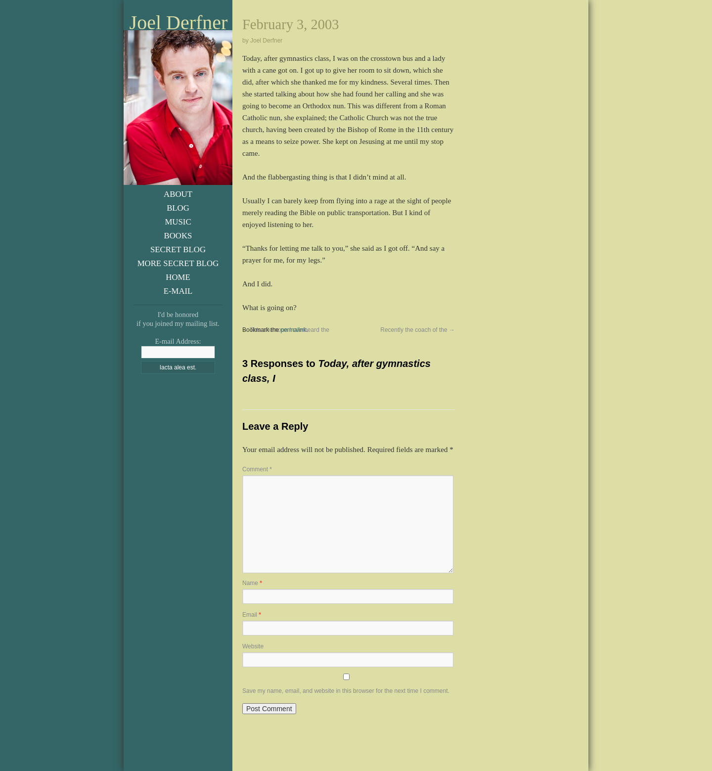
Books (178, 235)
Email (251, 614)
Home (178, 277)
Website (253, 646)
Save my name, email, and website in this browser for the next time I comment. (345, 690)
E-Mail (178, 291)
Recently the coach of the (417, 329)
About (178, 194)
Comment (257, 469)
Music (178, 222)
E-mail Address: (178, 341)
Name (252, 583)
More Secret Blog (178, 263)
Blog (178, 208)
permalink (293, 329)
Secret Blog (178, 249)
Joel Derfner (179, 23)
